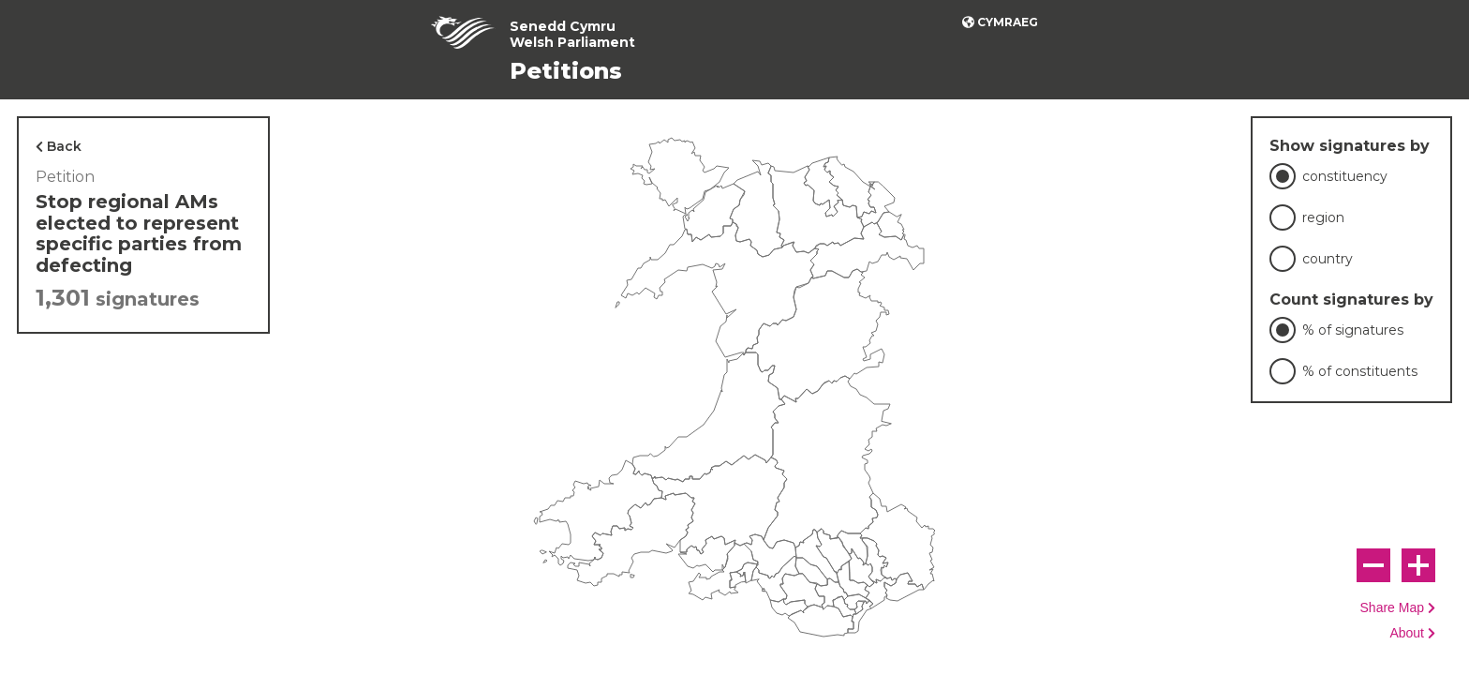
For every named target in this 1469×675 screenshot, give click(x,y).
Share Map (1392, 608)
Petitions (566, 70)
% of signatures (1352, 330)
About (1406, 633)
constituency (1344, 176)
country (1327, 258)
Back (64, 146)
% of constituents (1359, 371)
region (1323, 217)
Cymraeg (1007, 22)
